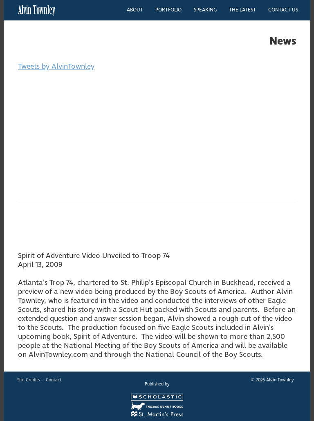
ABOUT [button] (135, 10)
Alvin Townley (36, 10)
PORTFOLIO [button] (168, 10)
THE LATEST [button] (242, 10)
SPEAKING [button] (205, 10)
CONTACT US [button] (283, 10)
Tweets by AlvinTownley (56, 66)
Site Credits (28, 380)
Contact (53, 380)
